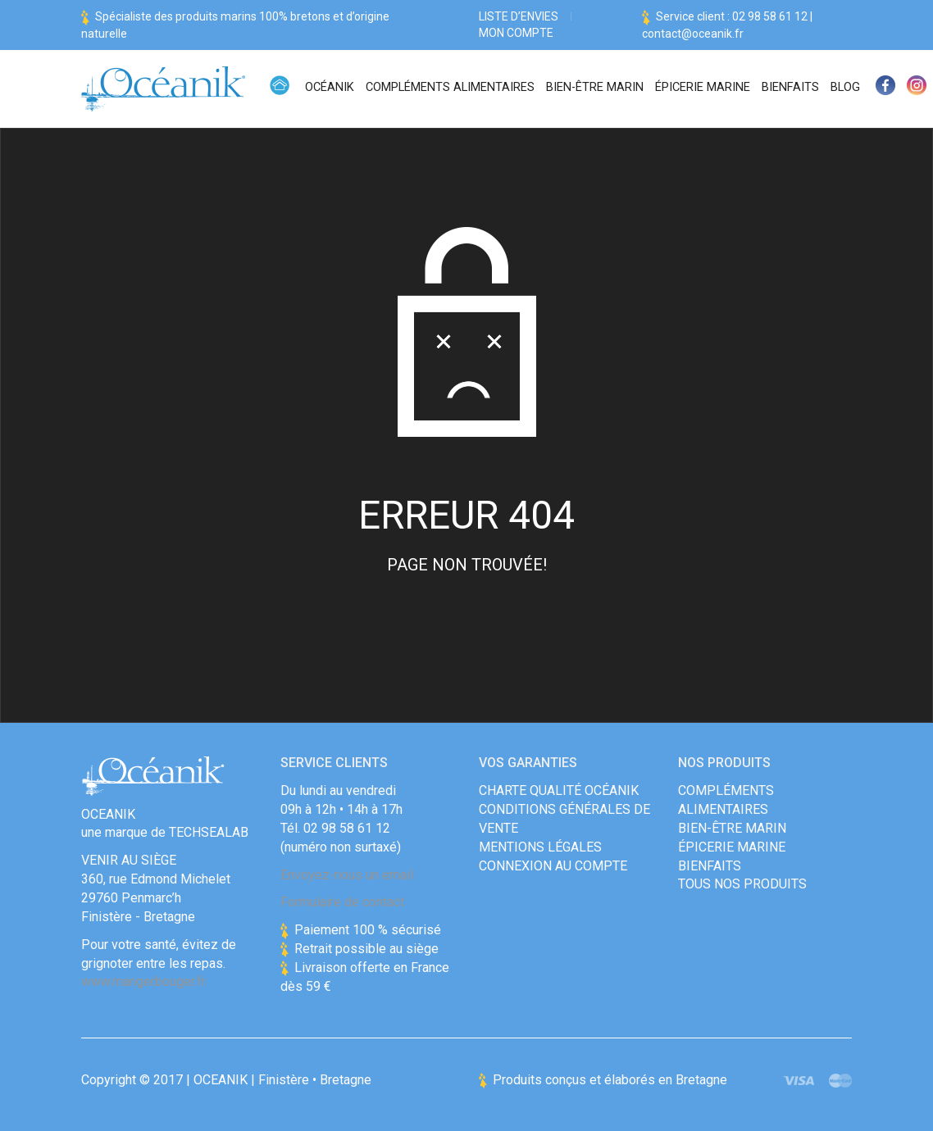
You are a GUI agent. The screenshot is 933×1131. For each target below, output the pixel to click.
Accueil (279, 89)
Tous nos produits (742, 884)
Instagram (916, 89)
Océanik (329, 87)
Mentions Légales (540, 847)
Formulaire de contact (342, 902)
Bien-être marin (595, 87)
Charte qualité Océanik (559, 790)
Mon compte (516, 32)
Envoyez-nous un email (346, 875)
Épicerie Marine (702, 87)
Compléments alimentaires (450, 87)
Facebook (885, 89)
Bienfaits (790, 87)
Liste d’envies (518, 16)
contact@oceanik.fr (693, 33)
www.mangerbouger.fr (143, 981)
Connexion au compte (553, 866)
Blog (845, 87)
